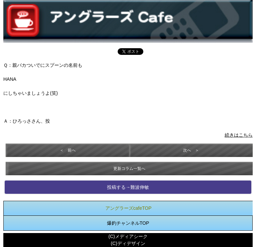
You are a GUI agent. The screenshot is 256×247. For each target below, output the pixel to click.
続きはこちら (239, 135)
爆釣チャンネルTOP (128, 223)
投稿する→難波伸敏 (128, 187)
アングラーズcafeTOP (128, 208)
